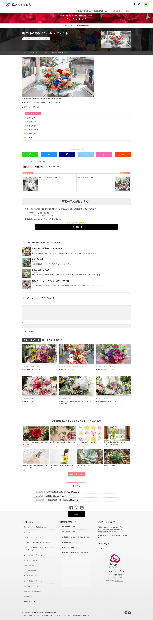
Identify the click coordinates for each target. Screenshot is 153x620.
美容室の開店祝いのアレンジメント (36, 369)
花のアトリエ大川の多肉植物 (33, 591)
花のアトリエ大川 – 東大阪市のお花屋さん (47, 612)
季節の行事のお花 (29, 566)
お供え (71, 398)
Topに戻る (76, 515)
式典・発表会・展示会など (76, 366)
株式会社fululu (119, 581)
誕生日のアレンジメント (32, 401)
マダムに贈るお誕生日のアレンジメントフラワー (49, 248)
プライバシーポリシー (66, 615)
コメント (25, 303)
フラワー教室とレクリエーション (34, 581)
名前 (23, 322)
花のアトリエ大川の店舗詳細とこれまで (36, 528)
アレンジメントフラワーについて (34, 538)
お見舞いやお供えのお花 (31, 576)
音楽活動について (29, 596)
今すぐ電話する (76, 227)
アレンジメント (37, 38)
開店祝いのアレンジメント (107, 369)
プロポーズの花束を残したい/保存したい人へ (38, 555)
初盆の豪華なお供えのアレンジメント (111, 401)
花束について (28, 533)
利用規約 (77, 615)
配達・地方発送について (31, 586)
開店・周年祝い (36, 366)
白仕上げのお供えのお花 (40, 270)
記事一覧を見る (76, 475)
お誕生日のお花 (37, 259)
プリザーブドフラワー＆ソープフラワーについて (39, 543)
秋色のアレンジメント (68, 369)
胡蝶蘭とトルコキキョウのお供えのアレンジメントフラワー (76, 402)
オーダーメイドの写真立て (32, 560)
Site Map (103, 549)
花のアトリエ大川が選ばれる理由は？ (76, 25)
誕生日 (46, 38)
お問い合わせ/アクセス (31, 601)
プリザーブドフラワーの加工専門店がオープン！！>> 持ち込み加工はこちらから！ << (76, 17)
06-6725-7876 (70, 527)
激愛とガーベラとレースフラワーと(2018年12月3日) (50, 281)
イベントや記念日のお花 (31, 571)
